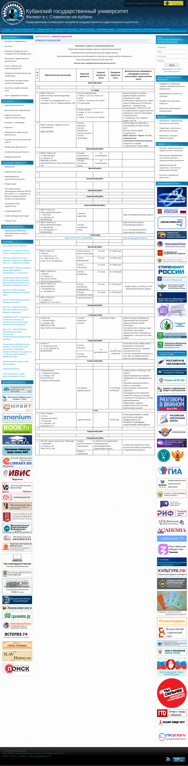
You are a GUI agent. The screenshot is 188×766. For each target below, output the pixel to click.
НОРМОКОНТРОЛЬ (11, 369)
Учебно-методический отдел (17, 216)
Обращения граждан (105, 29)
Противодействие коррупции (15, 246)
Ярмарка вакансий (45, 29)
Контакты (9, 46)
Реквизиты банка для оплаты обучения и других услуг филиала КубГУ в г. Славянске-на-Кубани (17, 260)
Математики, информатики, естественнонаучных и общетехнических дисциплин (171, 157)
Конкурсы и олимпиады (15, 122)
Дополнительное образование (17, 110)
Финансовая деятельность (16, 147)
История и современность (16, 41)
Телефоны (22, 756)
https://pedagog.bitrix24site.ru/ (135, 238)
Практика (9, 127)
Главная (6, 29)
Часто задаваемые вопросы (17, 95)
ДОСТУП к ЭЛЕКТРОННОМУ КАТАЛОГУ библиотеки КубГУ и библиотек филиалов (16, 309)
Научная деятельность (14, 105)
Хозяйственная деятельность (17, 152)
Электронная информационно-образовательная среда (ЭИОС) (143, 29)
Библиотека (10, 167)
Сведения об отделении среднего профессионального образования (172, 86)
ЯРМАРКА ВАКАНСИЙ (62, 37)
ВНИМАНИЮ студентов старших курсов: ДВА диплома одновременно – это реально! (17, 270)
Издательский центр (13, 172)
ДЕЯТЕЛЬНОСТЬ (42, 37)
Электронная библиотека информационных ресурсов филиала (16, 233)
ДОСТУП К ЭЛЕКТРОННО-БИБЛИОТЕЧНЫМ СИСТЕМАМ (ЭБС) (16, 292)
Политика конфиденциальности (39, 756)
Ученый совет (10, 221)
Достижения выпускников (66, 29)
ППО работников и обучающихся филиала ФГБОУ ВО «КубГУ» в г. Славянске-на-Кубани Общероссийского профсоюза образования (18, 194)
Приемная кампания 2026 (24, 29)
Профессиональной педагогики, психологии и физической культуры (170, 167)
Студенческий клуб (13, 211)
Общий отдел (10, 184)
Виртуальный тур (86, 29)
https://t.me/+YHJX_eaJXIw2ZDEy (79, 238)
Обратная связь (20, 751)
